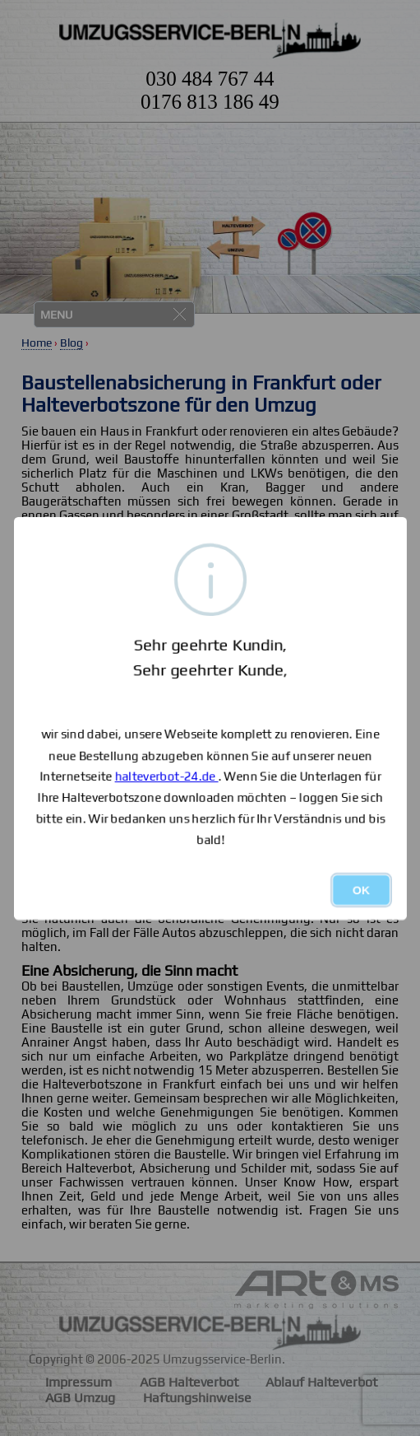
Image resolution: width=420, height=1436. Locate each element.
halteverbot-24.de (166, 776)
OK (361, 890)
